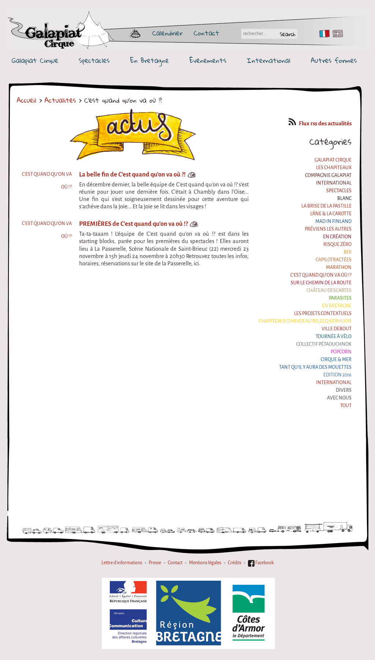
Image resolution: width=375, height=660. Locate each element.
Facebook (261, 562)
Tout (346, 405)
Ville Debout (337, 328)
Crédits (234, 562)
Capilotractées (334, 259)
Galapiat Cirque (35, 60)
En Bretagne (149, 60)
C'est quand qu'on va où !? (321, 275)
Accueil (26, 100)
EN (336, 34)
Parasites (340, 298)
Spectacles (94, 60)
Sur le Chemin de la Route (321, 282)
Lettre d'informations (121, 562)
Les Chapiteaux (334, 167)
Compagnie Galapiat (328, 175)
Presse (155, 562)
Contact (206, 33)
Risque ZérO (337, 244)
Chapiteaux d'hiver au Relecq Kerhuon (305, 321)
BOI (348, 252)
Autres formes (334, 60)
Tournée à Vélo (334, 336)
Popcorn (341, 351)
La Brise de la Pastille (326, 206)
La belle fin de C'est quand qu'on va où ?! (132, 174)
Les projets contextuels (323, 313)
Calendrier (167, 33)
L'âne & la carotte (331, 213)
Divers (344, 390)
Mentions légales (205, 562)
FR (323, 34)
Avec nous (339, 398)
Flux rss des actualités (320, 123)
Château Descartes (329, 290)
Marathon (339, 267)
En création (337, 236)
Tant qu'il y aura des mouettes (315, 367)
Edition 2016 (337, 375)
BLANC (344, 198)
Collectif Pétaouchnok (324, 344)
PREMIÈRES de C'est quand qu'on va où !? (133, 223)
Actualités (60, 100)
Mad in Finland (333, 221)
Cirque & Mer (336, 359)
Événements (207, 60)
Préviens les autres (328, 229)
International (268, 60)
